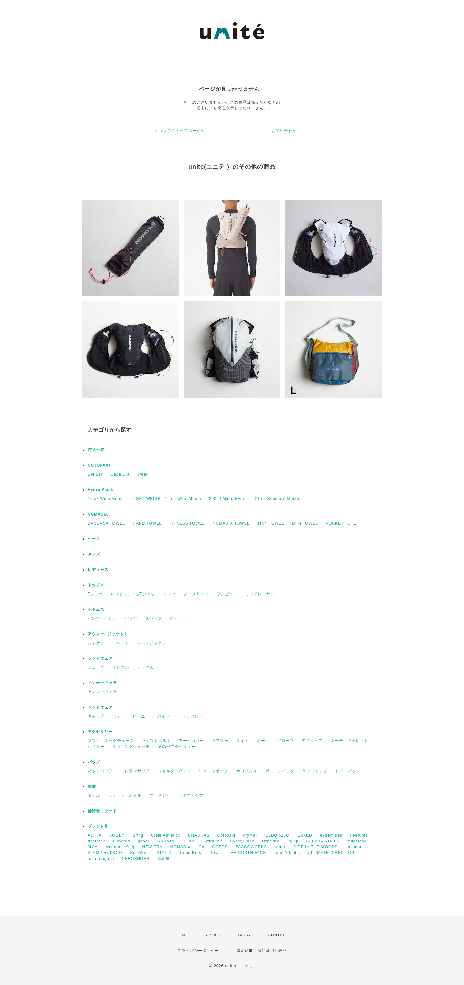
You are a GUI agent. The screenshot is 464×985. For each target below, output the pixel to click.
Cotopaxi (226, 835)
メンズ (94, 554)
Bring (138, 835)
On (201, 847)
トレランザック (135, 771)
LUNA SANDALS (323, 841)
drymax (250, 835)
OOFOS (219, 847)
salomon (353, 847)
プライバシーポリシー (198, 950)
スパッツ (153, 618)
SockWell (139, 852)
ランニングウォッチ (131, 746)
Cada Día (120, 474)
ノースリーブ (196, 594)
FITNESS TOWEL (187, 523)
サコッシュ (246, 771)
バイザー (165, 716)
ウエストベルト (156, 741)
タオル (94, 795)
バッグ (94, 762)
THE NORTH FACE (247, 852)
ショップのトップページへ (180, 130)
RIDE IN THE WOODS (315, 847)
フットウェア (100, 658)
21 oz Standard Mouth (277, 499)
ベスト (122, 643)
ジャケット (98, 643)
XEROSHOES (135, 858)
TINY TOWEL (270, 523)
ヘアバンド (192, 716)
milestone (357, 841)
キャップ (96, 716)
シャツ (169, 594)
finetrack (96, 841)
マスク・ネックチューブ (111, 741)
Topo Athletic (287, 852)
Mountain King (119, 847)
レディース (98, 569)
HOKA (188, 841)
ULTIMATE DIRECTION (331, 852)
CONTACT (278, 935)
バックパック (100, 771)
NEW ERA (152, 847)
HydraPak (212, 841)
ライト (242, 741)
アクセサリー (100, 731)
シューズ (96, 667)
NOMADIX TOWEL (231, 523)
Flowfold (121, 841)
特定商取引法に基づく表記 (262, 950)
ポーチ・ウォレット (349, 741)
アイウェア (312, 741)
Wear (142, 474)
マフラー (220, 741)
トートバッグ (347, 771)
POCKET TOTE (341, 523)
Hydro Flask (100, 490)
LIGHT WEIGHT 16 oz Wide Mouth (166, 499)
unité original (101, 858)
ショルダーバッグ (174, 771)
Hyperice (271, 841)
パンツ (94, 618)
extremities (331, 835)
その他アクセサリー (177, 746)
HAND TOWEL (147, 523)
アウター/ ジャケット (108, 634)
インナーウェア (102, 683)
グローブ (285, 741)
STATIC (164, 852)
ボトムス (96, 609)
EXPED (304, 835)
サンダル (120, 667)
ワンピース (227, 594)
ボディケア (192, 795)
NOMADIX (98, 514)
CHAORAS (198, 835)
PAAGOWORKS (251, 847)
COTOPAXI (99, 465)
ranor (280, 847)
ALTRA (95, 835)
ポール (263, 741)
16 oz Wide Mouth (106, 499)
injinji (293, 841)
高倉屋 (163, 858)
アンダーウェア (102, 692)
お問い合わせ (284, 130)
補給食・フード (102, 811)
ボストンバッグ (280, 771)
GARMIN (166, 841)
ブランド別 (98, 826)
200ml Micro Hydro (228, 499)
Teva (215, 852)
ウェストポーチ (213, 771)
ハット (118, 716)
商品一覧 (96, 450)
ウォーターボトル (124, 795)
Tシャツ (95, 594)
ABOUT (213, 935)
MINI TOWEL (305, 523)
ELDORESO (278, 835)
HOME (182, 935)
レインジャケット (153, 643)
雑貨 (92, 786)
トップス (96, 585)
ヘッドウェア (100, 707)
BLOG (244, 935)
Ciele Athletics (165, 835)
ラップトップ (314, 771)
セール (94, 538)
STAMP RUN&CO (105, 852)
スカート (178, 618)
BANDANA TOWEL (106, 523)
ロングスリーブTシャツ (133, 594)
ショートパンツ (122, 618)
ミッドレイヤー (260, 594)
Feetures (359, 835)
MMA (93, 847)
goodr (144, 841)
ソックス (145, 667)
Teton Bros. (191, 852)
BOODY (117, 835)
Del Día (95, 474)
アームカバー (191, 741)
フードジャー (162, 795)
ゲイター (96, 746)
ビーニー (141, 716)
